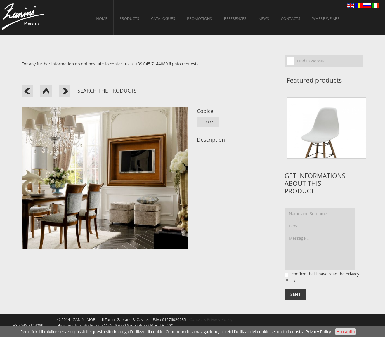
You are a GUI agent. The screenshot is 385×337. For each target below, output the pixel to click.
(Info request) (185, 64)
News (263, 18)
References (235, 18)
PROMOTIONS (199, 18)
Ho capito (346, 331)
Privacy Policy (318, 331)
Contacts (290, 18)
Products (129, 18)
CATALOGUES (163, 18)
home (101, 18)
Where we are (326, 18)
